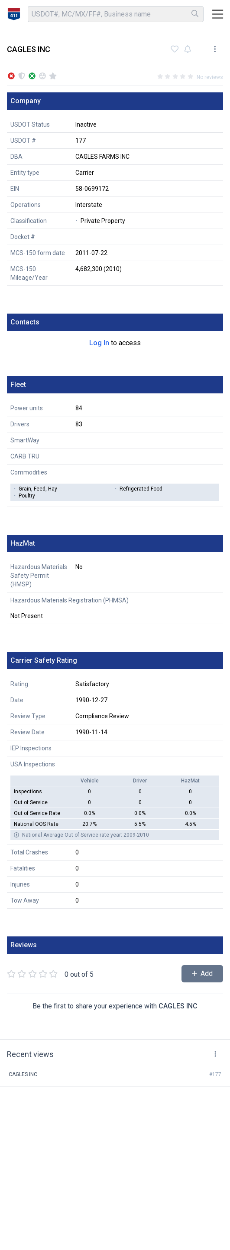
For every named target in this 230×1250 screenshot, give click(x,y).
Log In (99, 343)
